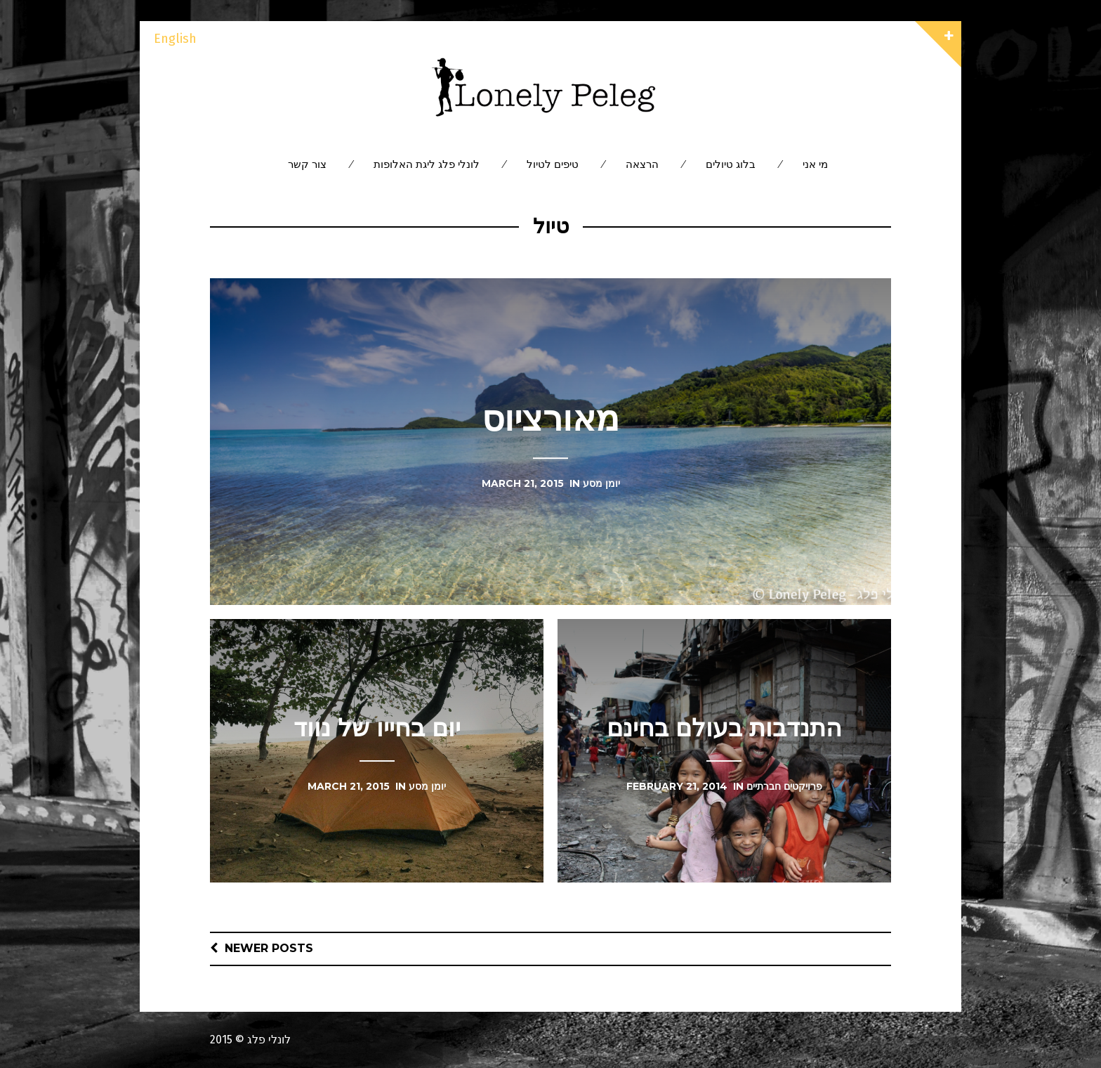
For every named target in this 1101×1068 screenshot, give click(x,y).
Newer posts (269, 948)
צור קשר (307, 164)
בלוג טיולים (731, 164)
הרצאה (642, 164)
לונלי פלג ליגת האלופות (427, 164)
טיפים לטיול (553, 164)
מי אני (815, 164)
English (175, 38)
